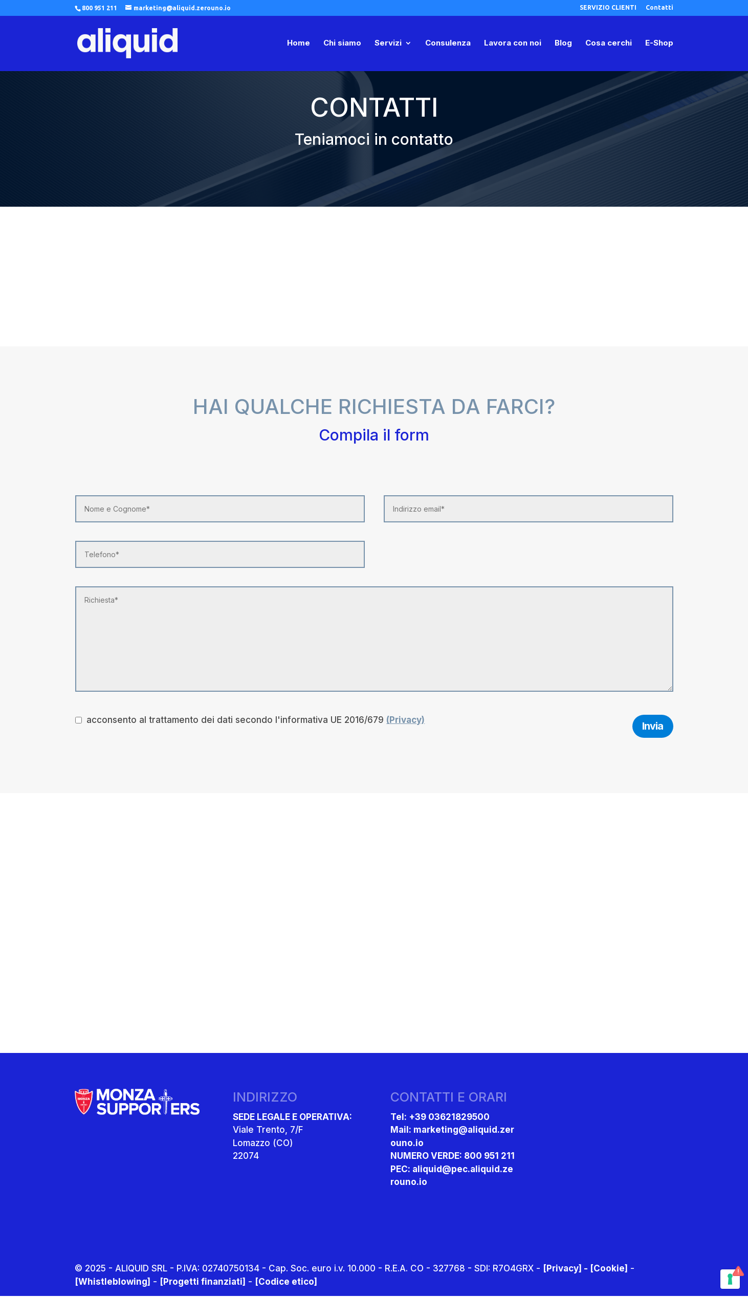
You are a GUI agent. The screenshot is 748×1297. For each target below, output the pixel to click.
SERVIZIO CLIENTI (608, 8)
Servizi (388, 44)
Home (298, 44)
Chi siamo (342, 44)
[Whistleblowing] (112, 1282)
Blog (563, 44)
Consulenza (448, 44)
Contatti (659, 8)
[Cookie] (609, 1269)
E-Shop (659, 44)
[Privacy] (562, 1269)
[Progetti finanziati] (203, 1282)
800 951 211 (99, 8)
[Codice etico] (286, 1282)
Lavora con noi (512, 44)
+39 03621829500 (449, 1117)
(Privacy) (405, 720)
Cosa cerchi (608, 44)
